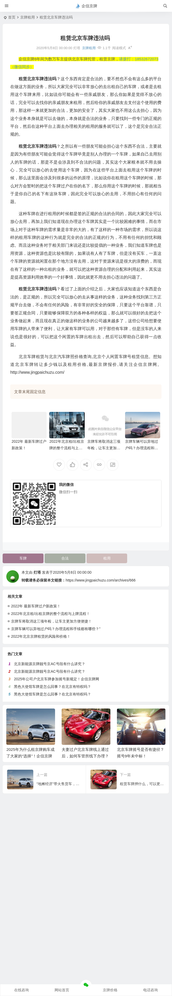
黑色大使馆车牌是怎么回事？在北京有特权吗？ (52, 686)
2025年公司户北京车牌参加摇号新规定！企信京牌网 (56, 679)
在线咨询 (21, 990)
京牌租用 (27, 17)
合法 (65, 558)
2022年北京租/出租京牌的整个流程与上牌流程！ (66, 448)
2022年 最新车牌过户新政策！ (36, 606)
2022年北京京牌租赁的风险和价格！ (41, 636)
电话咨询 (150, 990)
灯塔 (37, 572)
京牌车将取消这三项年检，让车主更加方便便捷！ (103, 448)
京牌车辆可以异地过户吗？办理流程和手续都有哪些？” (141, 448)
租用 (107, 558)
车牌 (23, 558)
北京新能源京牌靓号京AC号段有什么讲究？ (49, 664)
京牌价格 (110, 990)
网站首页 (62, 990)
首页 (11, 17)
